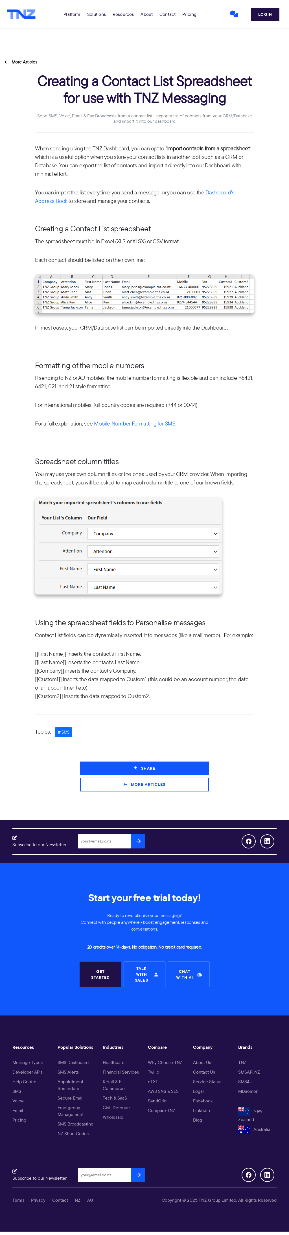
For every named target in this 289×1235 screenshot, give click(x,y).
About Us (202, 1062)
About (147, 14)
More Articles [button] (21, 62)
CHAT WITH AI (189, 974)
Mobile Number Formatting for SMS (135, 423)
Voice (18, 1101)
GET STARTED (100, 974)
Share (144, 768)
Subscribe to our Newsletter (39, 844)
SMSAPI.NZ (249, 1072)
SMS (16, 1091)
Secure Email (71, 1098)
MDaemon (248, 1091)
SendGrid (157, 1101)
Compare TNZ (161, 1110)
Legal (198, 1091)
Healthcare (113, 1062)
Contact (167, 14)
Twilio (153, 1072)
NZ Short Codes (73, 1133)
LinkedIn (201, 1110)
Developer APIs (27, 1072)
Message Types (27, 1062)
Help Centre (24, 1081)
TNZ (242, 1062)
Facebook (203, 1101)
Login (265, 14)
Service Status (207, 1081)
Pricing (189, 14)
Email (17, 1110)
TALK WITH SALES (146, 974)
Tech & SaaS (115, 1098)
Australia (254, 1129)
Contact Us (204, 1072)
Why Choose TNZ (165, 1062)
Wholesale (113, 1117)
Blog (197, 1120)
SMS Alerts (68, 1072)
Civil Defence (116, 1107)
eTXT (153, 1081)
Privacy (38, 1200)
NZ (77, 1200)
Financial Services (121, 1072)
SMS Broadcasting (75, 1124)
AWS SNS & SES (163, 1091)
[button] (72, 14)
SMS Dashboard (73, 1062)
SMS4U (245, 1081)
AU (90, 1200)
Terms (18, 1200)
